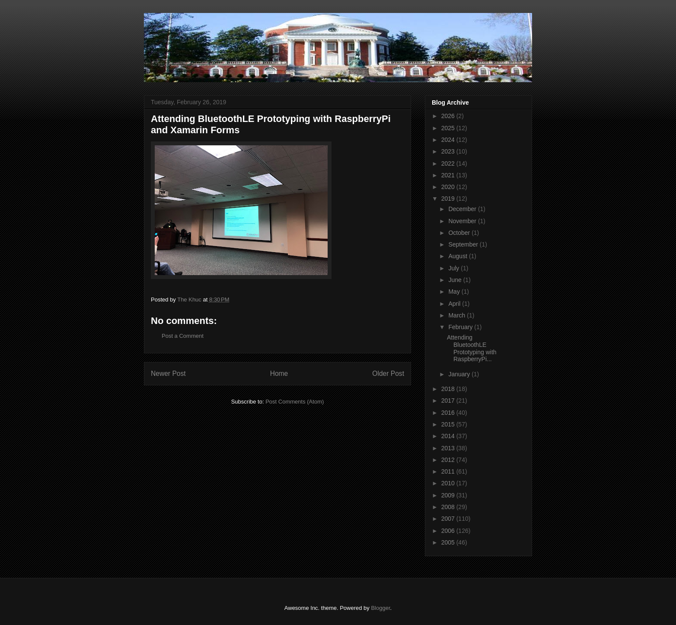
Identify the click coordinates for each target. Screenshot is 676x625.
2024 (448, 139)
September (463, 244)
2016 (448, 412)
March (457, 315)
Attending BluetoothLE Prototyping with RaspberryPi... (472, 348)
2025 (448, 128)
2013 (448, 448)
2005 (448, 542)
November (463, 221)
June (455, 279)
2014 (448, 436)
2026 (448, 115)
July (454, 268)
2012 (448, 459)
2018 (448, 388)
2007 (448, 518)
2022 (448, 163)
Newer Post (168, 373)
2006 (448, 530)
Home (279, 373)
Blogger (380, 608)
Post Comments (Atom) (294, 401)
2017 (448, 400)
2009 (448, 495)
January (460, 374)
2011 (448, 471)
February (461, 327)
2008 (448, 506)
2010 (448, 483)
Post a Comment (183, 336)
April (455, 303)
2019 (448, 198)
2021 (448, 175)
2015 (448, 424)
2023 (448, 151)
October (460, 232)
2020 (448, 186)
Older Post (388, 373)
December (463, 208)
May (454, 291)
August (458, 256)
